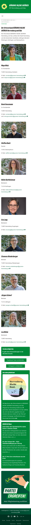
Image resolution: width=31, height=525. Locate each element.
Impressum (13, 523)
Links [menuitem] (21, 516)
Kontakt (8, 520)
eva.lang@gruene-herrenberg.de (15, 230)
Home (3, 520)
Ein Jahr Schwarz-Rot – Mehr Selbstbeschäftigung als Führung (12, 442)
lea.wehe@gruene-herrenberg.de (15, 342)
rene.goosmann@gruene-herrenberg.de (15, 116)
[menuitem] (3, 520)
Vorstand (4, 24)
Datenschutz (26, 520)
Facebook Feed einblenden (15, 360)
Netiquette (18, 520)
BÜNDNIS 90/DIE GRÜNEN (19, 5)
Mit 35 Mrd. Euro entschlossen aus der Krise (13, 457)
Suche (13, 520)
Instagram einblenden (16, 366)
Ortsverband (5, 22)
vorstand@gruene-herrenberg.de (15, 75)
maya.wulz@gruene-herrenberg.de (14, 77)
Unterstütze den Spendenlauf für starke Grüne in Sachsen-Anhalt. (14, 427)
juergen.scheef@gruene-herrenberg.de (17, 305)
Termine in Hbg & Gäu (7, 349)
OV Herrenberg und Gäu (8, 20)
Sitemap (19, 523)
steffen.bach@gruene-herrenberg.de (16, 153)
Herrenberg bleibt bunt (16, 407)
